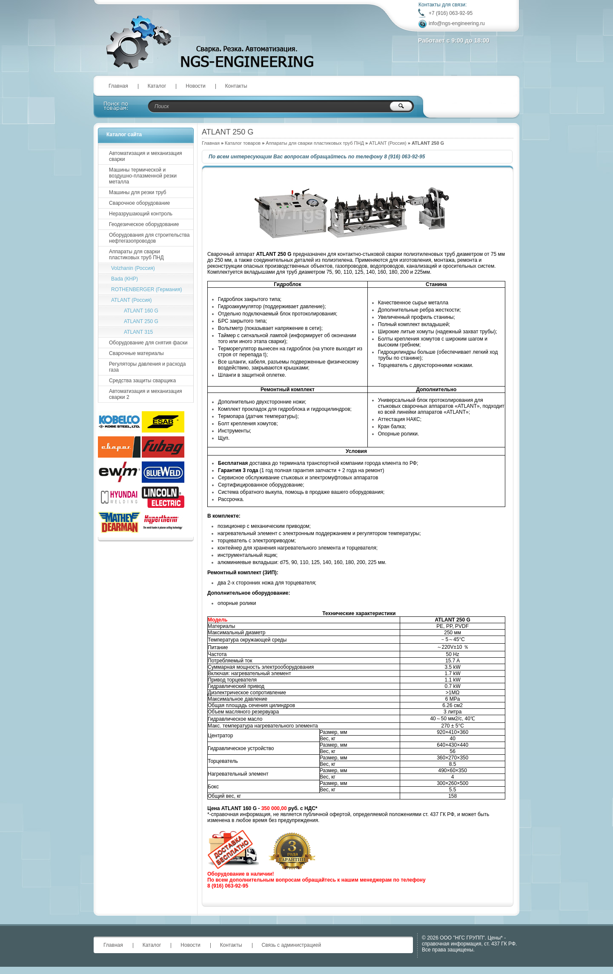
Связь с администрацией (291, 945)
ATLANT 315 (138, 332)
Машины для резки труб (137, 192)
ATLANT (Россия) (388, 143)
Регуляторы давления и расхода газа (147, 367)
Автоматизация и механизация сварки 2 (145, 394)
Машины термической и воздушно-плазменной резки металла (143, 176)
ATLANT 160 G (141, 311)
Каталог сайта (124, 135)
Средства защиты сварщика (142, 381)
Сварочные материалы (136, 353)
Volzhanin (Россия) (133, 268)
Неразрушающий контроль (140, 214)
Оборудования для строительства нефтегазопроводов (149, 238)
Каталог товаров (243, 143)
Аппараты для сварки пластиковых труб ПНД (315, 143)
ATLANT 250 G (141, 321)
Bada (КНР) (124, 279)
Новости (195, 86)
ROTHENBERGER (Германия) (146, 289)
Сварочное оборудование (139, 203)
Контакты (236, 86)
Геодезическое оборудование (144, 224)
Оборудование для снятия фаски (148, 343)
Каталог (157, 86)
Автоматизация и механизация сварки (145, 156)
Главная (118, 86)
